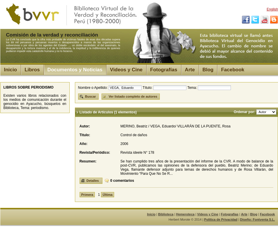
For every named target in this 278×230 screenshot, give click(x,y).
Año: (83, 144)
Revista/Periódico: (95, 153)
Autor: (85, 126)
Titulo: (85, 135)
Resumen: (88, 161)
